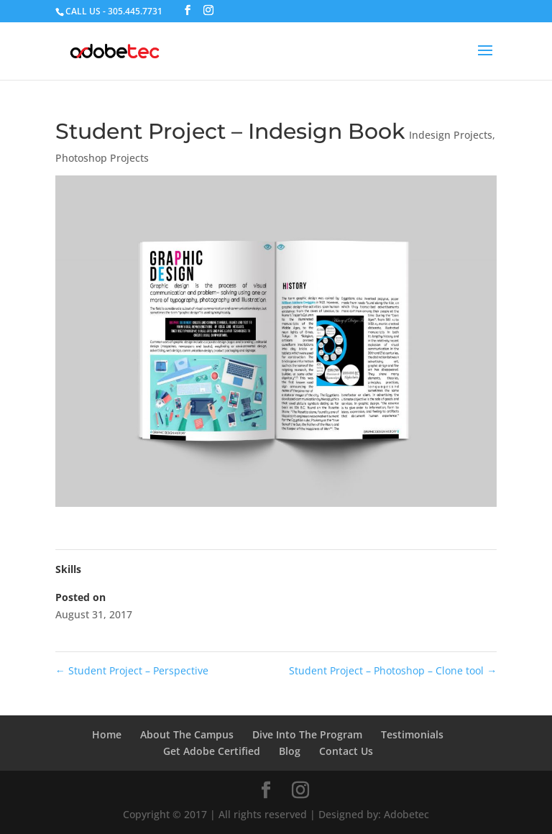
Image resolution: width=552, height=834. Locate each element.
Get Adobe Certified (211, 751)
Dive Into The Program (307, 734)
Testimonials (412, 734)
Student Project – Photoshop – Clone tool (393, 670)
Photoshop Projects (102, 158)
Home (106, 734)
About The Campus (187, 734)
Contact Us (346, 751)
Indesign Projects (450, 135)
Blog (289, 751)
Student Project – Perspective (131, 670)
